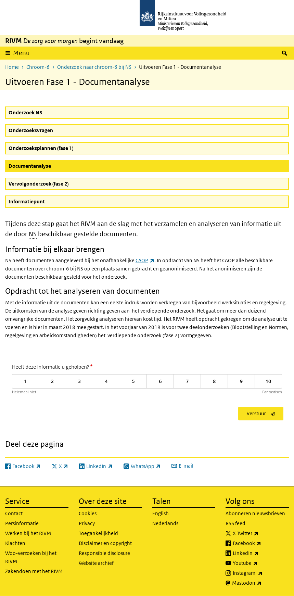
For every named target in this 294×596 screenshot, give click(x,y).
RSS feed (235, 523)
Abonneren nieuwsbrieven (255, 513)
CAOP (145, 260)
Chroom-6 (38, 67)
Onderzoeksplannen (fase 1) (41, 148)
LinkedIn (261, 553)
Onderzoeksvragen (31, 130)
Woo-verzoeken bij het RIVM (30, 557)
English (160, 513)
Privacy (87, 523)
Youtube (260, 563)
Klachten (15, 543)
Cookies (88, 513)
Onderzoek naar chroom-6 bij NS (94, 67)
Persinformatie (22, 523)
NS (33, 234)
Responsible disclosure (104, 553)
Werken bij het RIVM (28, 533)
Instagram (261, 573)
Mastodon (260, 583)
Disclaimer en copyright (105, 543)
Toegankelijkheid (98, 533)
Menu (21, 53)
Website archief (96, 563)
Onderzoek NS (25, 112)
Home (12, 67)
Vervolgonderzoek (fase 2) (38, 183)
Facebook (261, 543)
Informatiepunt (27, 201)
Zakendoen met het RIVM (34, 571)
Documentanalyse (46, 165)
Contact (14, 513)
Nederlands (165, 523)
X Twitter (261, 533)
